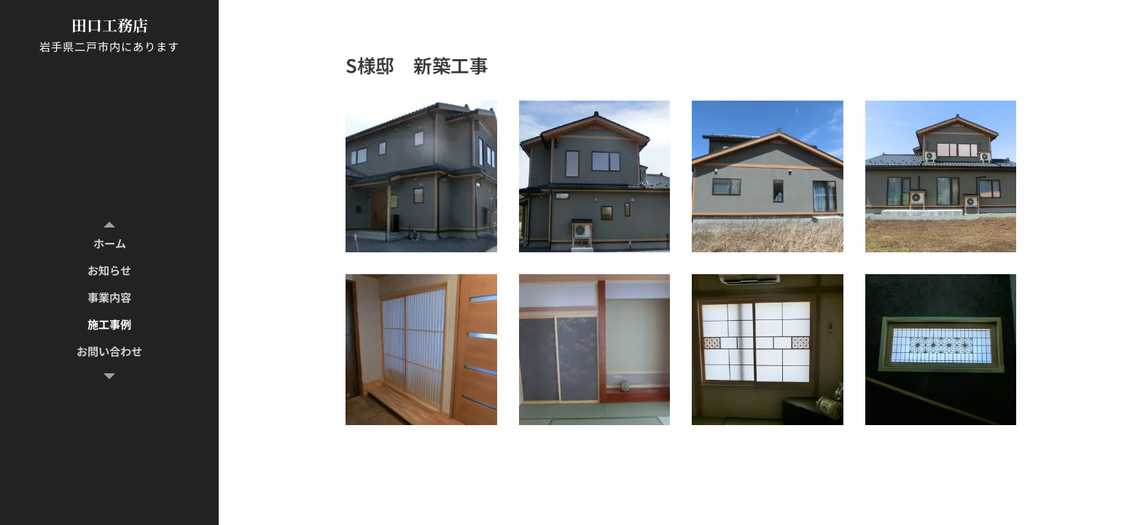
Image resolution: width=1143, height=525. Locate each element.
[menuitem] (109, 243)
